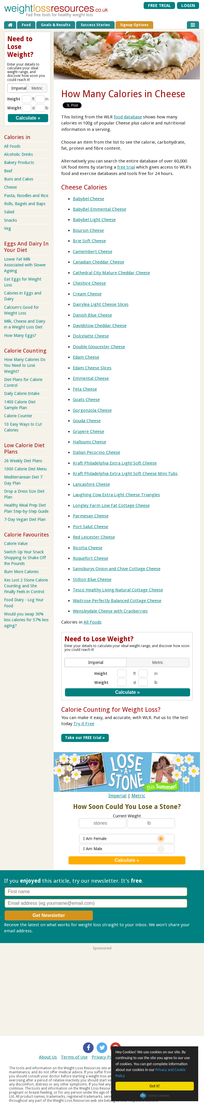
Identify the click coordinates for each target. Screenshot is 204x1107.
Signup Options (134, 25)
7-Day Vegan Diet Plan (25, 519)
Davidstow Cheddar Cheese (100, 325)
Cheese (10, 187)
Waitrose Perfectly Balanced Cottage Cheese (117, 600)
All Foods (93, 622)
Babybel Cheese (88, 198)
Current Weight (127, 816)
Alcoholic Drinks (18, 154)
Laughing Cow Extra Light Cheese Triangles (116, 494)
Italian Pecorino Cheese (96, 452)
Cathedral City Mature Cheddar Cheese (111, 272)
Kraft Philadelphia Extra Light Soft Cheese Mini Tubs (125, 473)
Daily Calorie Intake (21, 393)
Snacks (10, 220)
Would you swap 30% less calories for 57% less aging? (26, 620)
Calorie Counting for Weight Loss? (110, 709)
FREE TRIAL (159, 5)
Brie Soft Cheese (89, 240)
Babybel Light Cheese (94, 219)
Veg (7, 228)
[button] (96, 662)
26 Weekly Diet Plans (23, 460)
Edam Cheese (86, 357)
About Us (48, 1057)
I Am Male (124, 849)
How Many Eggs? (20, 335)
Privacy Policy (105, 1057)
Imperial (118, 796)
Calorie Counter (18, 415)
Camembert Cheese (92, 251)
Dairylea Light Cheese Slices (101, 304)
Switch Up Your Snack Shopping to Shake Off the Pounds (25, 558)
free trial (126, 167)
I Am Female (124, 838)
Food (26, 25)
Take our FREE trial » (85, 737)
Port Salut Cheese (90, 526)
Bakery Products (19, 162)
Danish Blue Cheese (92, 315)
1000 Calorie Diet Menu (25, 469)
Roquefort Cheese (90, 558)
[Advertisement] (102, 991)
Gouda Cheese (87, 420)
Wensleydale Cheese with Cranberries (110, 611)
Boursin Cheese (88, 230)
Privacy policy (47, 930)
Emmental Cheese (91, 378)
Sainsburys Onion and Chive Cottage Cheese (116, 568)
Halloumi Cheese (89, 442)
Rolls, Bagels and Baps (24, 203)
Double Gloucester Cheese (99, 346)
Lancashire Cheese (91, 484)
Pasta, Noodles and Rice (26, 195)
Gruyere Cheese (88, 431)
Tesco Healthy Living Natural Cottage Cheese (118, 590)
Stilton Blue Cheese (92, 579)
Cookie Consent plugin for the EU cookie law (154, 1095)
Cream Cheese (87, 294)
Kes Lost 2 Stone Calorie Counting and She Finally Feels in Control (26, 586)
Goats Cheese (86, 399)
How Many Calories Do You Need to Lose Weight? (25, 365)
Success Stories (95, 25)
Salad (9, 212)
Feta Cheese (85, 389)
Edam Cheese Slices (92, 368)
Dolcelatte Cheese (91, 336)
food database (128, 117)
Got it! (154, 1085)
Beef (8, 171)
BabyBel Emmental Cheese (99, 209)
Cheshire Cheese (89, 283)
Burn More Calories (21, 571)
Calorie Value (16, 543)
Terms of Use (74, 1057)
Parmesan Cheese (91, 516)
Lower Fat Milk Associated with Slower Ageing (25, 265)
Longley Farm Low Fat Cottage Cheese (111, 505)
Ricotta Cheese (87, 547)
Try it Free (83, 723)
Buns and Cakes (18, 179)
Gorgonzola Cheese (92, 410)
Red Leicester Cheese (94, 537)
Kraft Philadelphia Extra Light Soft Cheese (115, 463)
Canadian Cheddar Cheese (98, 262)
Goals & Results (56, 25)
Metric (138, 796)
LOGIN (188, 5)
